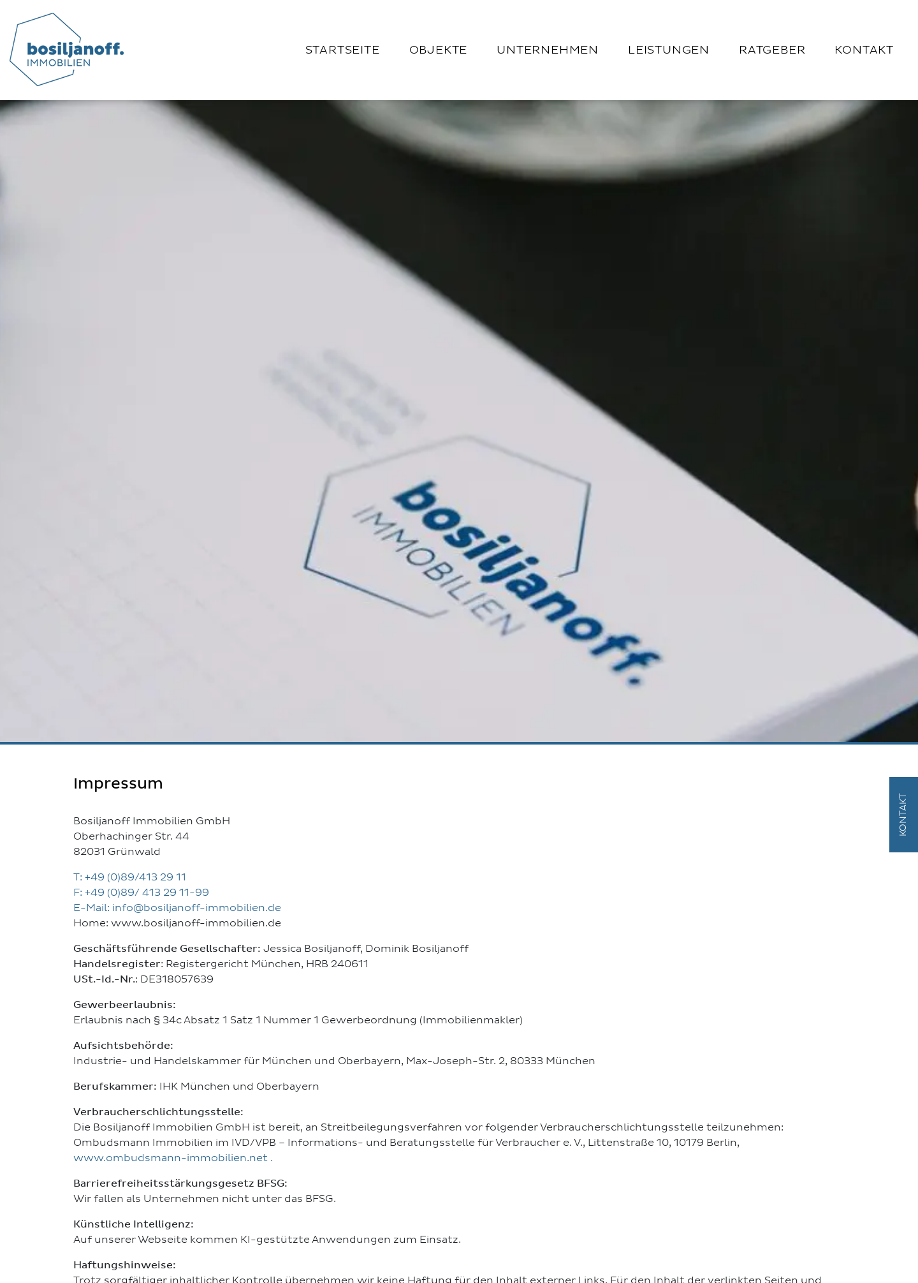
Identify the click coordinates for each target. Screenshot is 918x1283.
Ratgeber (772, 50)
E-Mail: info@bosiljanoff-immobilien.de (177, 908)
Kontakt (864, 50)
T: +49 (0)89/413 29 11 (129, 877)
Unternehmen (548, 50)
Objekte (438, 50)
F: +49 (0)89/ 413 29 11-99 (141, 892)
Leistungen (669, 50)
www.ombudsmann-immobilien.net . (173, 1158)
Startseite (342, 50)
